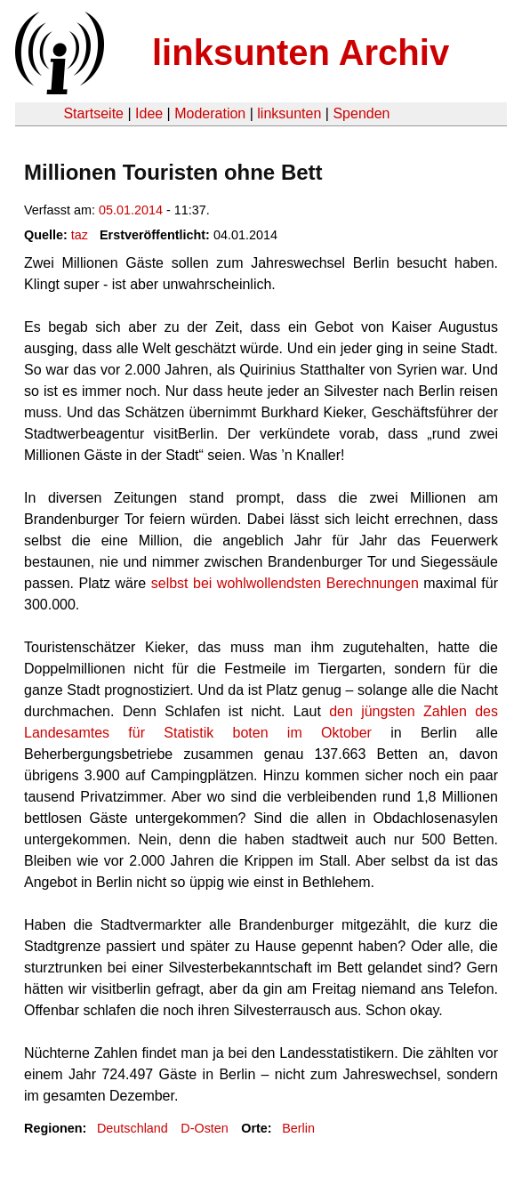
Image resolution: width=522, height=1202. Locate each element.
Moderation (209, 113)
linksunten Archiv (300, 52)
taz (79, 235)
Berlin (298, 1128)
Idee (149, 113)
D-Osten (205, 1128)
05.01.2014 (131, 210)
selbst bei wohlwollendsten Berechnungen (285, 583)
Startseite (93, 113)
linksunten (289, 113)
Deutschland (132, 1128)
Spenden (361, 113)
